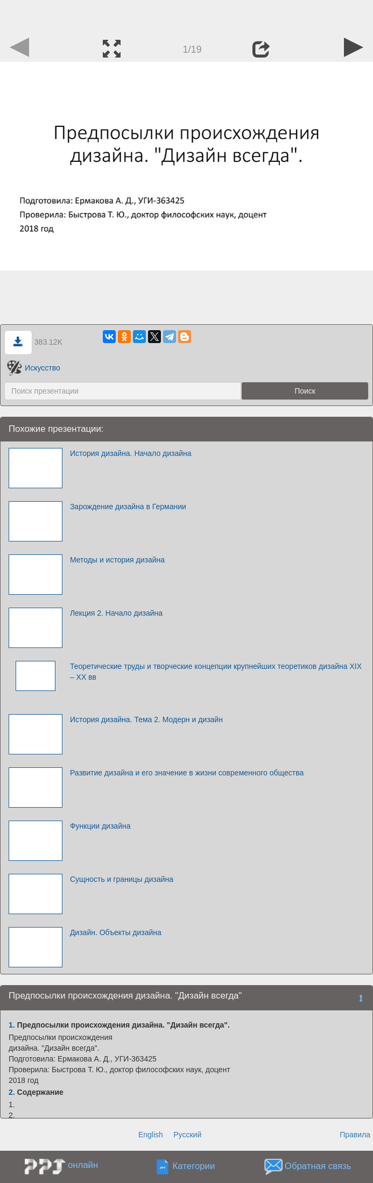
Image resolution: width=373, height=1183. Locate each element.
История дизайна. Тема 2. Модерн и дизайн (146, 719)
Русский (187, 1134)
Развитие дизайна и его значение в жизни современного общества (187, 772)
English (150, 1134)
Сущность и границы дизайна (121, 879)
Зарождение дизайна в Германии (128, 506)
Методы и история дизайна (117, 559)
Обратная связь (318, 1166)
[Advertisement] (187, 16)
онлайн (83, 1165)
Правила (355, 1134)
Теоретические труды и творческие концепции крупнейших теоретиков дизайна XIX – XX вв (216, 671)
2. (12, 1092)
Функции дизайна (100, 826)
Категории (194, 1166)
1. (12, 1025)
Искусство (33, 368)
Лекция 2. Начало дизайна (116, 613)
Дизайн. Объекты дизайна (115, 932)
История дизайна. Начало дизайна (131, 453)
